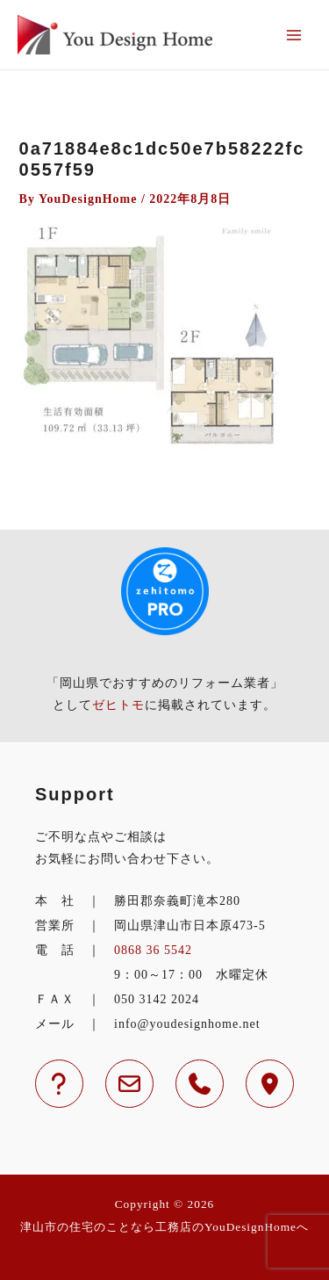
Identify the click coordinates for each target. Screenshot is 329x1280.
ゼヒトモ (118, 705)
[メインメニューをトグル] (293, 35)
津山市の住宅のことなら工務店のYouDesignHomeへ (164, 1226)
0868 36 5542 (153, 950)
